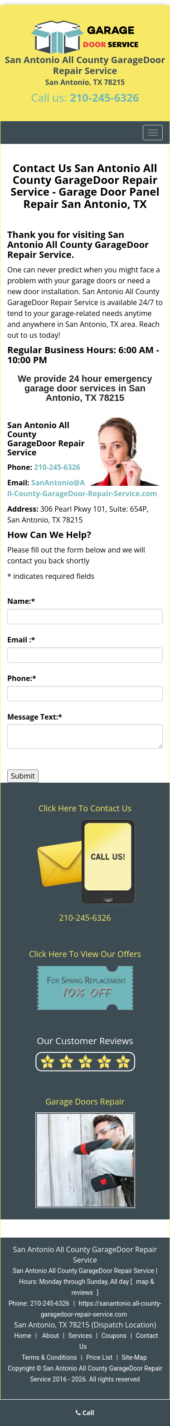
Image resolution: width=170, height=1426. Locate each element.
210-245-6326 (104, 97)
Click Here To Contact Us (85, 808)
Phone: (21, 678)
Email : (21, 640)
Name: (21, 601)
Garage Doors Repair (84, 1101)
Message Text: (34, 717)
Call (85, 1412)
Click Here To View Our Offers (85, 953)
